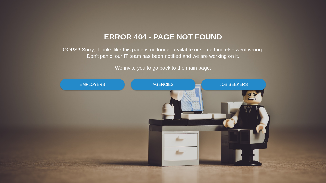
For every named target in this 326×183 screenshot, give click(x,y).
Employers (92, 84)
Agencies (163, 84)
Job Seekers (234, 84)
